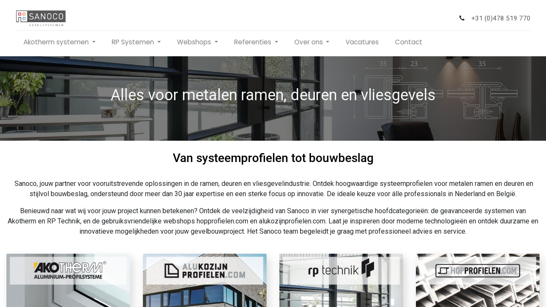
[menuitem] (362, 42)
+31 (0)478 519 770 (501, 18)
